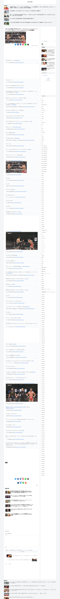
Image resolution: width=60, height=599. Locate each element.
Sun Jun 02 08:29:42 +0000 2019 (17, 410)
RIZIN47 (43, 216)
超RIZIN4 (43, 287)
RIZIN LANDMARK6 (44, 159)
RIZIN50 (43, 222)
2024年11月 (43, 316)
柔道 (42, 265)
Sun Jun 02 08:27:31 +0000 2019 (18, 351)
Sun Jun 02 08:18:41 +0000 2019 (21, 191)
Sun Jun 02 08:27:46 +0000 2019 (21, 357)
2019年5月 (43, 445)
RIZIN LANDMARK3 (44, 153)
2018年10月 (43, 459)
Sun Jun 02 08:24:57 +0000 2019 (19, 262)
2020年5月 (43, 422)
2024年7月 (43, 324)
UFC (42, 234)
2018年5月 (43, 469)
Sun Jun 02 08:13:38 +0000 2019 (19, 145)
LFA (42, 126)
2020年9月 (43, 414)
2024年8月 (43, 322)
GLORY (43, 112)
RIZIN (6, 462)
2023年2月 (43, 357)
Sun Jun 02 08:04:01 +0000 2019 (17, 123)
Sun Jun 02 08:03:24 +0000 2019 (29, 106)
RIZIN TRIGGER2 (44, 169)
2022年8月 (43, 369)
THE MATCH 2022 (44, 230)
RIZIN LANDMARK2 (44, 151)
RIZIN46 (43, 214)
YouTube (43, 236)
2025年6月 (43, 302)
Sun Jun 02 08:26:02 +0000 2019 (18, 297)
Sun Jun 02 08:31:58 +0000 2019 (17, 432)
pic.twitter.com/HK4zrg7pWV (10, 408)
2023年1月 (43, 359)
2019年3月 (43, 449)
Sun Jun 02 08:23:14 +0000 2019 (18, 257)
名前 (5, 541)
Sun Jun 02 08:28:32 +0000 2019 (18, 379)
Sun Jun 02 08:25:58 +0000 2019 (19, 280)
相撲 (42, 277)
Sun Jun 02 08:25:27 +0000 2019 (17, 268)
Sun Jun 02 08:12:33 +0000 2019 (19, 134)
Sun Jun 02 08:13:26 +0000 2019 (29, 140)
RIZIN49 (43, 220)
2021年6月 (43, 396)
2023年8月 (43, 345)
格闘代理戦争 (43, 269)
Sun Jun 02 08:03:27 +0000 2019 (14, 112)
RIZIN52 (43, 224)
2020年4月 (43, 424)
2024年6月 (43, 326)
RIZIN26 (43, 173)
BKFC (42, 102)
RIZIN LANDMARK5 (44, 157)
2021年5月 (43, 398)
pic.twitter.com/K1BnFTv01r (18, 160)
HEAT (42, 114)
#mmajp (23, 266)
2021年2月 (43, 404)
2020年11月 (43, 410)
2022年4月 (43, 377)
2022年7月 (43, 371)
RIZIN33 (43, 187)
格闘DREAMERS (44, 267)
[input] (48, 41)
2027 (48, 78)
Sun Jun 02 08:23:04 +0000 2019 (18, 251)
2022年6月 (43, 373)
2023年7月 (43, 347)
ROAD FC (43, 228)
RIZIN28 (43, 177)
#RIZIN (15, 104)
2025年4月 (43, 306)
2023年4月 (43, 353)
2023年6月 (43, 349)
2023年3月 (43, 355)
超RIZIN (43, 279)
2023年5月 (43, 351)
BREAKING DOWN (44, 104)
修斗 (42, 253)
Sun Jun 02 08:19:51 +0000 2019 (19, 208)
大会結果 (43, 255)
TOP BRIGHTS (44, 232)
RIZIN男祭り (43, 226)
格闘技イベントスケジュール (46, 273)
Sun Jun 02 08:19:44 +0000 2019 (16, 202)
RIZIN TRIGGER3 (44, 171)
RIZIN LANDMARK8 (44, 163)
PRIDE (42, 136)
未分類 (42, 261)
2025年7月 (43, 300)
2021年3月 (43, 402)
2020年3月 (43, 426)
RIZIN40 (43, 202)
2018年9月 (43, 461)
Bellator (43, 100)
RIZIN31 (43, 183)
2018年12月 (43, 455)
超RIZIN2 (43, 281)
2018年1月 (43, 475)
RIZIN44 (43, 210)
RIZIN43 (43, 208)
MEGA (42, 128)
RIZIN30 (43, 181)
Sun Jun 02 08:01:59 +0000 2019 (18, 94)
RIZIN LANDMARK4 (44, 155)
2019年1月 (43, 453)
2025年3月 (43, 308)
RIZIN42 (43, 206)
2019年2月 (43, 451)
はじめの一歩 (43, 238)
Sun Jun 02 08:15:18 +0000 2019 (16, 174)
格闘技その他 (43, 271)
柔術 (42, 263)
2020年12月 (43, 408)
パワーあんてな (45, 75)
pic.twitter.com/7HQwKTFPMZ (17, 231)
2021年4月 (43, 400)
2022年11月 (43, 363)
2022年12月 (43, 361)
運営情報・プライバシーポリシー (46, 289)
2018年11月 (43, 457)
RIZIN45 (43, 212)
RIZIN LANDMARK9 (44, 165)
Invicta (42, 116)
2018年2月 (43, 473)
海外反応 (43, 275)
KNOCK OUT (43, 122)
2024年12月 (43, 314)
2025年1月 (43, 312)
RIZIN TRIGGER (44, 167)
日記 (42, 259)
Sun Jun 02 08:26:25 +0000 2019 (18, 314)
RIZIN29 (43, 179)
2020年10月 (43, 412)
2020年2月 (43, 428)
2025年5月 (43, 304)
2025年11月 (43, 296)
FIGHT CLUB (43, 110)
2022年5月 (43, 375)
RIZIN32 (43, 185)
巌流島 (42, 257)
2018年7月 (43, 465)
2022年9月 (43, 367)
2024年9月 (43, 320)
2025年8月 (43, 298)
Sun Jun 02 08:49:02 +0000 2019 (19, 439)
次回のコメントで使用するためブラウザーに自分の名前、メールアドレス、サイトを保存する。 (19, 544)
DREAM (43, 108)
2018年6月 (43, 467)
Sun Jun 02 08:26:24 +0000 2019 (29, 308)
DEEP (42, 106)
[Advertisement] (21, 52)
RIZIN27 (43, 175)
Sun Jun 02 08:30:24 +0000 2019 (16, 415)
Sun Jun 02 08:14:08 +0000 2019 (21, 151)
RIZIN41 (43, 204)
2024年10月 (43, 318)
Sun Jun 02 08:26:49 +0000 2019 (20, 326)
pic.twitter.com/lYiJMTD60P (31, 383)
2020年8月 (43, 416)
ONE (42, 130)
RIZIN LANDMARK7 (44, 161)
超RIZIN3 (43, 283)
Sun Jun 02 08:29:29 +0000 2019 (18, 403)
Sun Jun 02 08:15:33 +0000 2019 (19, 180)
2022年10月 (43, 365)
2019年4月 (43, 447)
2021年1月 (43, 406)
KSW (42, 124)
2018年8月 (43, 463)
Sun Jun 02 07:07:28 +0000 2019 (19, 62)
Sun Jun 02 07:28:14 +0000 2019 (19, 87)
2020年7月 (43, 418)
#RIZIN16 (18, 60)
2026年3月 (43, 294)
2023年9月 (43, 343)
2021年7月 (43, 394)
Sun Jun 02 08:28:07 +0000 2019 (19, 368)
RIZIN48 (43, 218)
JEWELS (43, 118)
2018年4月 (43, 471)
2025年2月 (43, 310)
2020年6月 (43, 420)
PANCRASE (43, 132)
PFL (42, 134)
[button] (54, 41)
